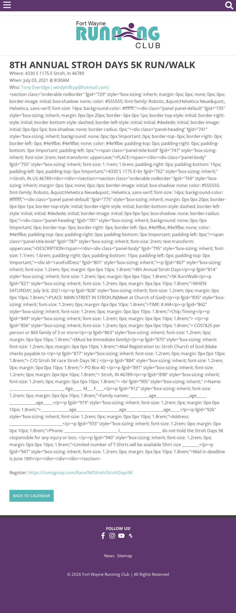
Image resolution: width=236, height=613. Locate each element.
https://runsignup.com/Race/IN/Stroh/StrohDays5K (80, 473)
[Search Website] (229, 6)
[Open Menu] (7, 5)
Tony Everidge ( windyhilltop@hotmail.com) (65, 87)
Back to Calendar (31, 495)
